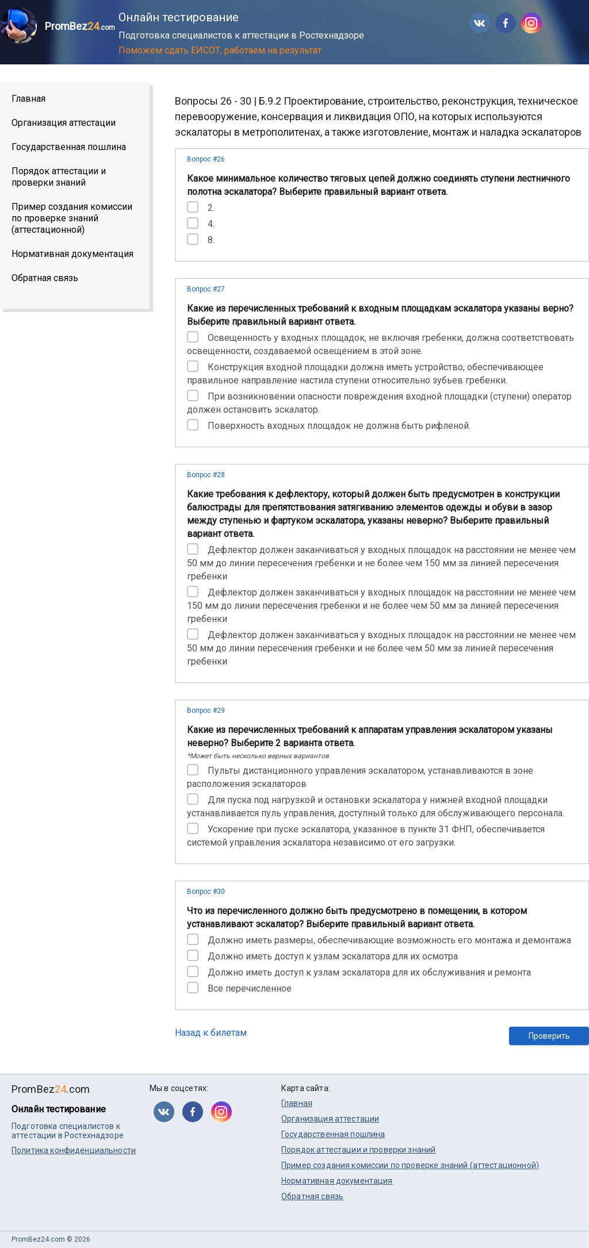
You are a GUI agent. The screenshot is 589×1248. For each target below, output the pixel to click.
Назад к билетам (211, 1032)
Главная (28, 98)
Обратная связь (45, 277)
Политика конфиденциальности (74, 1150)
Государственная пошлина (69, 146)
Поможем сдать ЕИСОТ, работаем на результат (220, 50)
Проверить (549, 1035)
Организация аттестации (64, 122)
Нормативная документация (72, 253)
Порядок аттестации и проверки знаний (59, 177)
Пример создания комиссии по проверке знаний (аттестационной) (72, 218)
